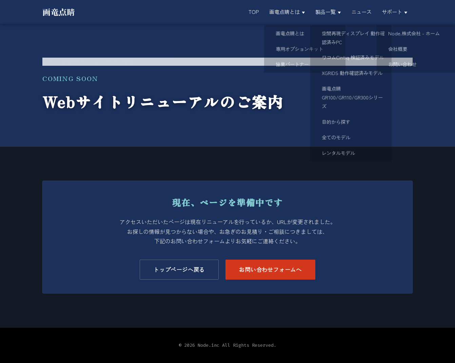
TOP (47, 61)
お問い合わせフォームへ (270, 269)
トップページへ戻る (179, 269)
